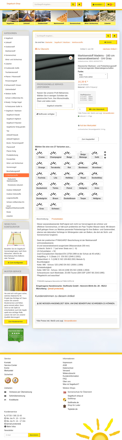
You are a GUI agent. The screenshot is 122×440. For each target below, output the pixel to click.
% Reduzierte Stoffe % (13, 106)
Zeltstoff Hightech (12, 139)
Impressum (67, 363)
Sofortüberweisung (17, 396)
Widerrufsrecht (69, 373)
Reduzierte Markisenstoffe (12, 180)
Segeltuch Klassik (13, 115)
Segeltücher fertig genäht (15, 127)
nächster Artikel (109, 49)
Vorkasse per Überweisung (20, 392)
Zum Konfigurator (15, 263)
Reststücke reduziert (15, 185)
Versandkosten (108, 113)
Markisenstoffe (12, 175)
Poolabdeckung (12, 155)
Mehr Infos (11, 427)
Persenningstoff (10, 81)
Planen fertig (11, 151)
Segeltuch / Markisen (13, 111)
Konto (6, 368)
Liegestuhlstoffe (12, 198)
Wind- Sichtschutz (91, 23)
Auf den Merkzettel (88, 125)
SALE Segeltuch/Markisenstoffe (15, 207)
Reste (8, 212)
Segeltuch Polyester (13, 123)
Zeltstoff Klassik (12, 135)
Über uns (67, 381)
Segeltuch (10, 23)
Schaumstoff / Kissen (12, 85)
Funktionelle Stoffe (11, 68)
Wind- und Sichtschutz (13, 59)
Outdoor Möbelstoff (13, 190)
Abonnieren (34, 435)
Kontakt (7, 363)
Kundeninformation (71, 376)
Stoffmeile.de (73, 402)
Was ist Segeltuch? (71, 384)
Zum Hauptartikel (88, 139)
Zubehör (107, 23)
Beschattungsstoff (13, 171)
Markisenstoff (59, 23)
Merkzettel (8, 371)
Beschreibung (42, 219)
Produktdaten (57, 219)
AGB (65, 365)
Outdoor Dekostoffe (13, 194)
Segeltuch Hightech (13, 119)
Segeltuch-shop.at (75, 396)
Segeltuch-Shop (13, 4)
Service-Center (10, 365)
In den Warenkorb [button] (96, 109)
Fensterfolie (10, 159)
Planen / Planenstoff (12, 77)
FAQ (65, 379)
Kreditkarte (13, 400)
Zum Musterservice (15, 322)
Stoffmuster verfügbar (46, 114)
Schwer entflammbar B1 (13, 98)
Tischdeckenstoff (11, 72)
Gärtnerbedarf (10, 89)
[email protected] (56, 289)
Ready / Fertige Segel (13, 102)
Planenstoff (10, 147)
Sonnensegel (11, 167)
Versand (66, 371)
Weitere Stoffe (10, 94)
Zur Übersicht (43, 49)
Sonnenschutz (75, 23)
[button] (110, 4)
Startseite (48, 42)
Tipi (7, 131)
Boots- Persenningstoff (14, 143)
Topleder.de (73, 409)
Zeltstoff (26, 23)
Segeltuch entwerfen (54, 106)
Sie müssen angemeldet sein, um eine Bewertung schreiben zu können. (77, 303)
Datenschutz (68, 368)
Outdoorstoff (42, 23)
